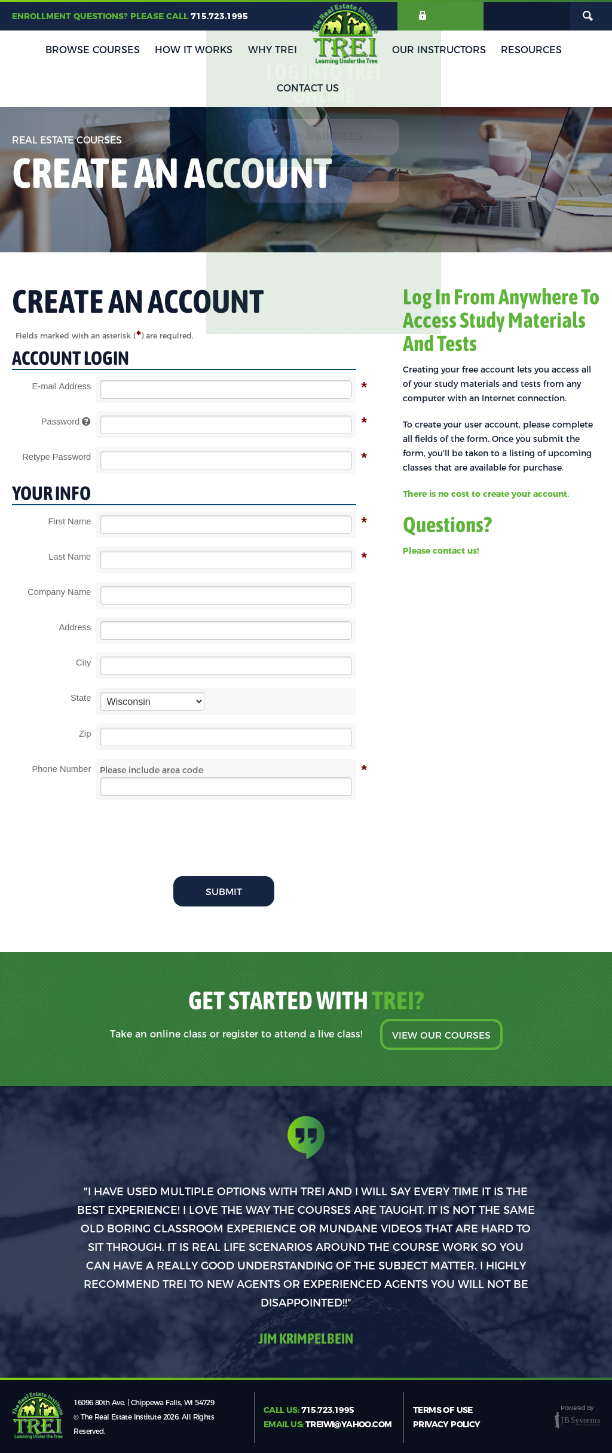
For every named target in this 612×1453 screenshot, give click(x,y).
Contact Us (559, 52)
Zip (85, 733)
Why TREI (239, 52)
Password (66, 422)
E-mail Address (61, 386)
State (81, 698)
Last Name (69, 557)
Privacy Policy (447, 1423)
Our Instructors (400, 52)
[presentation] (226, 831)
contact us (455, 550)
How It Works (165, 52)
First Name (69, 521)
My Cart (526, 17)
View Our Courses (441, 1036)
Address (75, 627)
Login (446, 17)
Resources (487, 52)
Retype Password (56, 457)
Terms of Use (443, 1409)
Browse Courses (69, 52)
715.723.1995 (219, 16)
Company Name (59, 592)
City (83, 662)
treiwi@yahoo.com (348, 1423)
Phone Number (61, 769)
